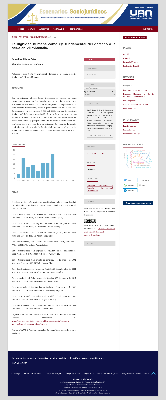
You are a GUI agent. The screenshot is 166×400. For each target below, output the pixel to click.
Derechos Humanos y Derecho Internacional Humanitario (100, 188)
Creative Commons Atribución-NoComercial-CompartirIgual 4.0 (99, 231)
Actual (31, 29)
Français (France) (131, 62)
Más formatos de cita (97, 136)
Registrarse (139, 7)
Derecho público (129, 100)
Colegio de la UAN (73, 373)
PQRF (86, 373)
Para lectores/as (129, 126)
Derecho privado (130, 108)
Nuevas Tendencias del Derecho (135, 104)
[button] (130, 180)
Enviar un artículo (135, 37)
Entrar (150, 7)
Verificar (96, 373)
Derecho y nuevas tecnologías (135, 90)
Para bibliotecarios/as (131, 134)
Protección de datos (32, 373)
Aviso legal (15, 373)
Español (126, 58)
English (126, 54)
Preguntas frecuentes (131, 373)
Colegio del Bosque (53, 373)
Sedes (146, 373)
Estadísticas (76, 29)
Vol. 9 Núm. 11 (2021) (38, 37)
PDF (90, 59)
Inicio (21, 29)
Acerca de (58, 29)
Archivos (44, 29)
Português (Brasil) (131, 66)
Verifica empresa (111, 373)
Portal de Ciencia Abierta (138, 203)
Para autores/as (129, 130)
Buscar (148, 29)
